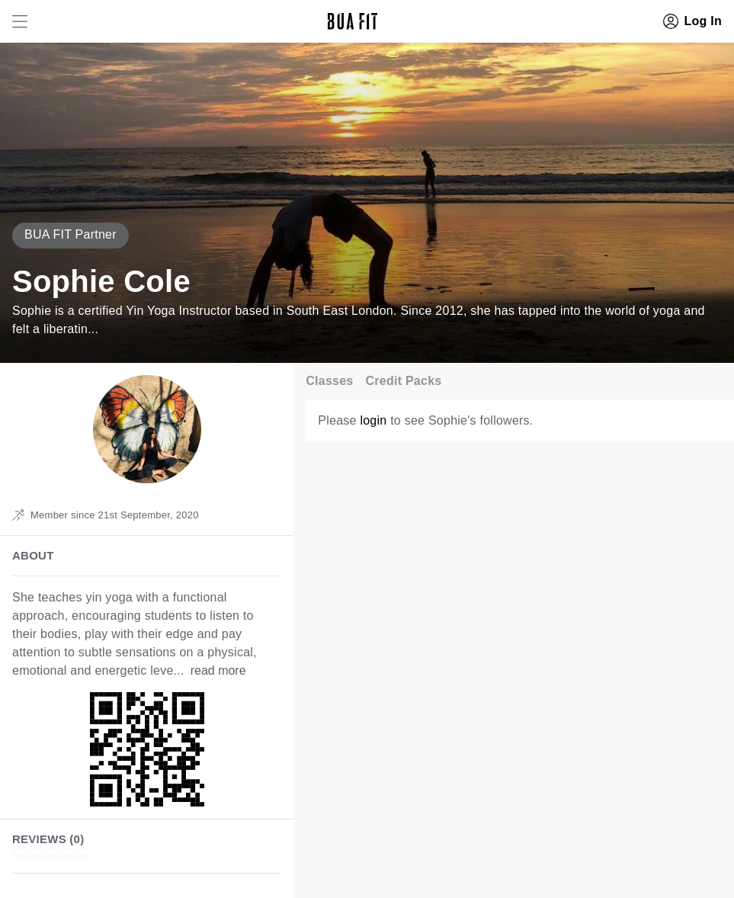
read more (218, 670)
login (373, 420)
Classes (329, 380)
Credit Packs (404, 380)
